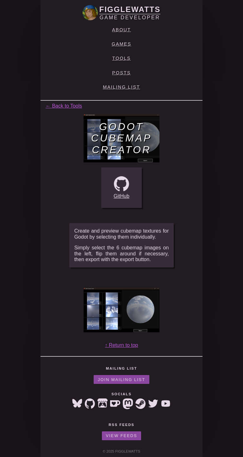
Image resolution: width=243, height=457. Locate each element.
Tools (121, 58)
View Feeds (121, 435)
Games (121, 44)
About (121, 29)
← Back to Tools (64, 106)
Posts (121, 72)
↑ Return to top (121, 345)
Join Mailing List (121, 379)
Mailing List (121, 87)
